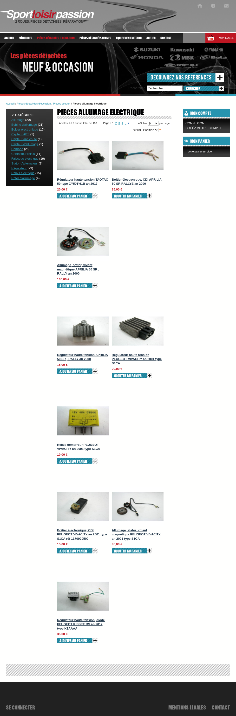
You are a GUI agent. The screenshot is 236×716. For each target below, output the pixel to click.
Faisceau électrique (25, 158)
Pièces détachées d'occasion (34, 103)
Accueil (9, 38)
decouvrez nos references (181, 77)
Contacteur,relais (23, 154)
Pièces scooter (61, 103)
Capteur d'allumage (24, 144)
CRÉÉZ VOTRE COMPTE (203, 128)
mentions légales (187, 707)
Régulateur (19, 168)
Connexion (194, 123)
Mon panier (226, 38)
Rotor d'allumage (23, 178)
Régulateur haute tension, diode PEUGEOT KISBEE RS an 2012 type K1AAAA (81, 624)
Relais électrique (22, 173)
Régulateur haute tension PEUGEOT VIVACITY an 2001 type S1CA (137, 359)
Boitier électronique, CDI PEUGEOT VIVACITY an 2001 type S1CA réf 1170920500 (82, 534)
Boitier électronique (24, 129)
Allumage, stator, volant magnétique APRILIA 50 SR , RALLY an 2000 (78, 269)
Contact (165, 38)
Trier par (136, 129)
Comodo (17, 149)
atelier (151, 38)
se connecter (20, 707)
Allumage (17, 120)
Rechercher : (137, 88)
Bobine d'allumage (24, 124)
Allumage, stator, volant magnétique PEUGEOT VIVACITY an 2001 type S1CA (136, 534)
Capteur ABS (20, 134)
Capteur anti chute (24, 139)
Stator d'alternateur (24, 163)
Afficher (142, 123)
